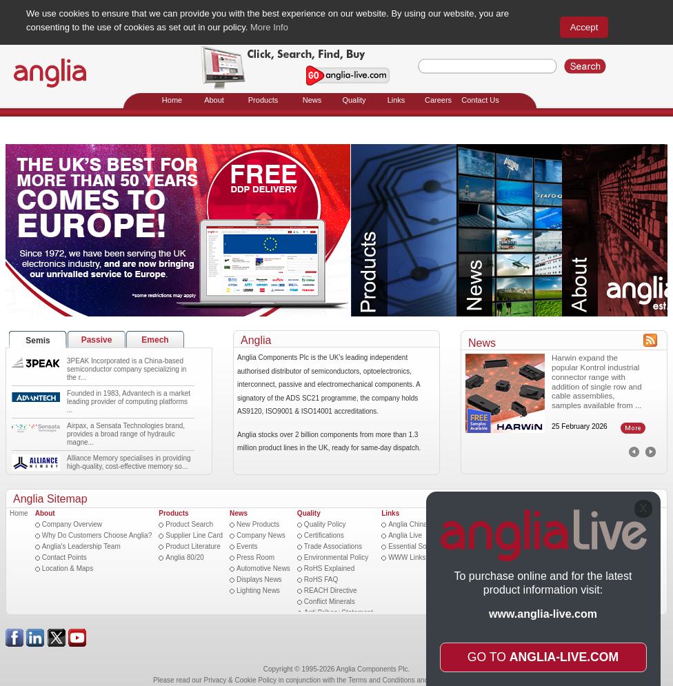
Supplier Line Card (194, 535)
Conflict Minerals (329, 601)
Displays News (259, 579)
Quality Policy (325, 524)
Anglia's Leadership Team (81, 546)
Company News (261, 535)
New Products (258, 524)
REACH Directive (330, 590)
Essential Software (416, 546)
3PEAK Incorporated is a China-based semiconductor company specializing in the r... (126, 369)
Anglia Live (405, 535)
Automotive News (263, 568)
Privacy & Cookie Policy (240, 680)
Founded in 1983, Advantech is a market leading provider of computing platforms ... (128, 402)
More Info (269, 27)
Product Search (189, 524)
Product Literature (193, 546)
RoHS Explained (329, 568)
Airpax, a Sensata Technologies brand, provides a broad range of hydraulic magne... (126, 434)
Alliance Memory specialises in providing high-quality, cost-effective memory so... (129, 462)
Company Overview (72, 524)
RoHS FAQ (321, 579)
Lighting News (258, 590)
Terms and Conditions (381, 680)
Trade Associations (333, 546)
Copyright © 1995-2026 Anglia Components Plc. (336, 669)
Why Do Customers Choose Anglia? (97, 535)
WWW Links (406, 557)
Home (19, 513)
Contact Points (64, 557)
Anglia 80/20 (184, 557)
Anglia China (408, 524)
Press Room (255, 557)
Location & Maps (68, 568)
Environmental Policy (336, 557)
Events (247, 546)
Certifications (324, 535)
